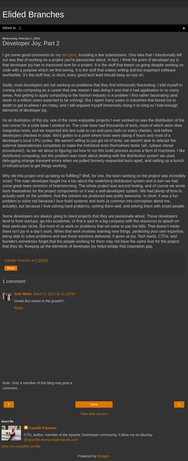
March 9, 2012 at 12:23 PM (54, 294)
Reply (18, 308)
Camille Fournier (43, 428)
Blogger (103, 456)
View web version (94, 414)
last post (69, 55)
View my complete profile (20, 446)
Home (94, 404)
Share (11, 268)
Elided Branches (33, 14)
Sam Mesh (23, 294)
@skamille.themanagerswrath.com (51, 440)
